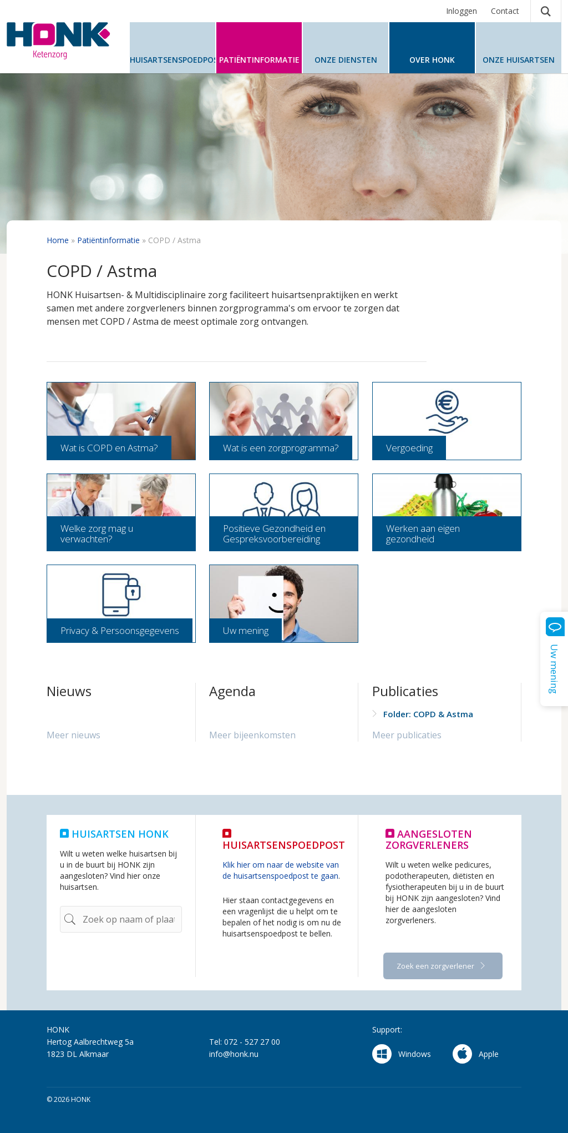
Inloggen (461, 11)
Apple (476, 1054)
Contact (505, 11)
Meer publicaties (407, 735)
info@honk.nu (233, 1054)
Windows (401, 1054)
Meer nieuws (73, 735)
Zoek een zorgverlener (436, 966)
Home (58, 240)
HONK (62, 40)
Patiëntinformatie (108, 240)
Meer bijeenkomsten (252, 735)
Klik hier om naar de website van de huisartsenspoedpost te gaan (280, 870)
